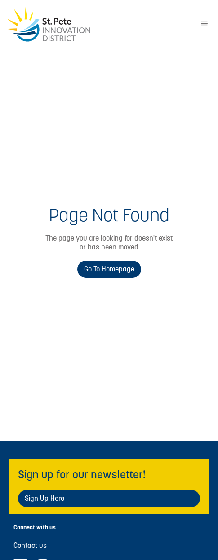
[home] (95, 24)
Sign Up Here (44, 498)
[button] (204, 24)
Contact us (30, 545)
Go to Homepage (109, 269)
